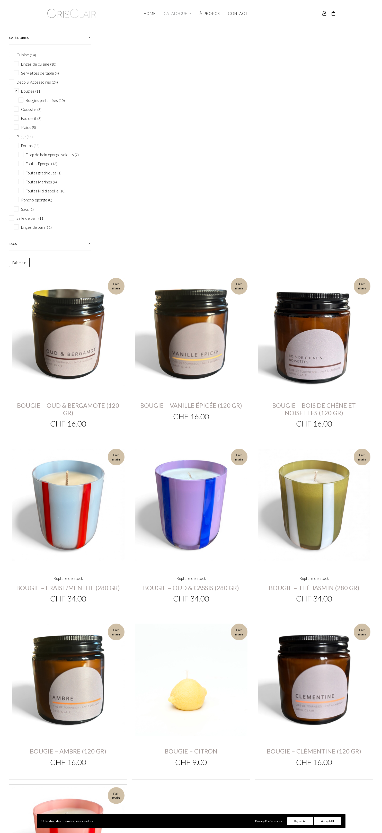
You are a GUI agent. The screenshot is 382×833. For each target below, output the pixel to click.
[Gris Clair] (71, 13)
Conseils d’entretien (267, 771)
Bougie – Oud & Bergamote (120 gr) (143, 139)
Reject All (300, 821)
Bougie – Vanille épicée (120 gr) (237, 139)
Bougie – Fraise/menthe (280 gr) (144, 291)
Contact (237, 13)
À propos (210, 13)
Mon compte (154, 764)
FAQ (253, 778)
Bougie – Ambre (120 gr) (144, 419)
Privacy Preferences (268, 821)
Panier (148, 771)
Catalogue (178, 13)
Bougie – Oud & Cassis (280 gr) (236, 291)
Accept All (327, 821)
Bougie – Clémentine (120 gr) (329, 408)
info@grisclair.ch (52, 765)
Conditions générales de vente (276, 764)
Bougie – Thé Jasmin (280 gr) (329, 291)
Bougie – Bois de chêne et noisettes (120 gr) (329, 139)
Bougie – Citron (236, 413)
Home (150, 13)
